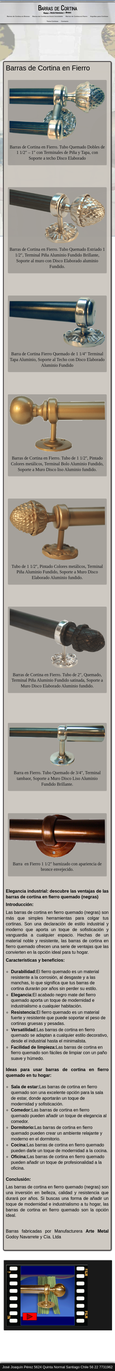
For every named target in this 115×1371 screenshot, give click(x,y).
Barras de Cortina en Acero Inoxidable (47, 16)
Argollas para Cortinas (99, 16)
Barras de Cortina (57, 8)
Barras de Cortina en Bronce (18, 16)
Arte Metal (97, 1231)
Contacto (64, 21)
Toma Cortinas (52, 21)
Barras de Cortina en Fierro (76, 16)
